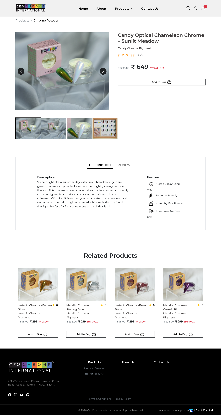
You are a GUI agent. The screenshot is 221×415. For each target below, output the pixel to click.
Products (22, 20)
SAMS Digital (203, 410)
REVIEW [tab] (124, 165)
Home (83, 8)
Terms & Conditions (99, 398)
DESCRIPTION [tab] (100, 165)
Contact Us (149, 8)
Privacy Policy (122, 398)
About (101, 8)
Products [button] (122, 8)
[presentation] (21, 71)
